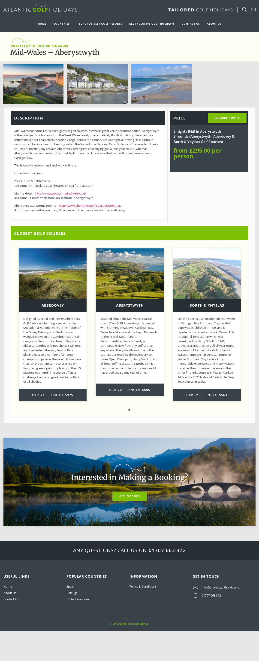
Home (42, 23)
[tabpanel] (52, 325)
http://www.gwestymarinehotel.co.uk (61, 193)
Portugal (72, 593)
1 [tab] (129, 410)
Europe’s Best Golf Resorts (100, 23)
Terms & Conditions (143, 587)
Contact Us (191, 23)
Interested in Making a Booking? (129, 477)
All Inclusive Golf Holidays (152, 23)
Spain (70, 587)
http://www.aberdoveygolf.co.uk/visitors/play (90, 206)
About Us (214, 23)
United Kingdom (77, 599)
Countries (62, 23)
